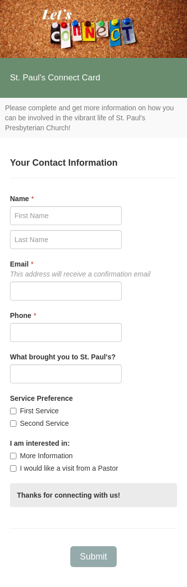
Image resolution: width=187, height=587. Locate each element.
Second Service (39, 423)
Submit (93, 557)
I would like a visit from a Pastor (64, 468)
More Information (41, 456)
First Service (34, 411)
